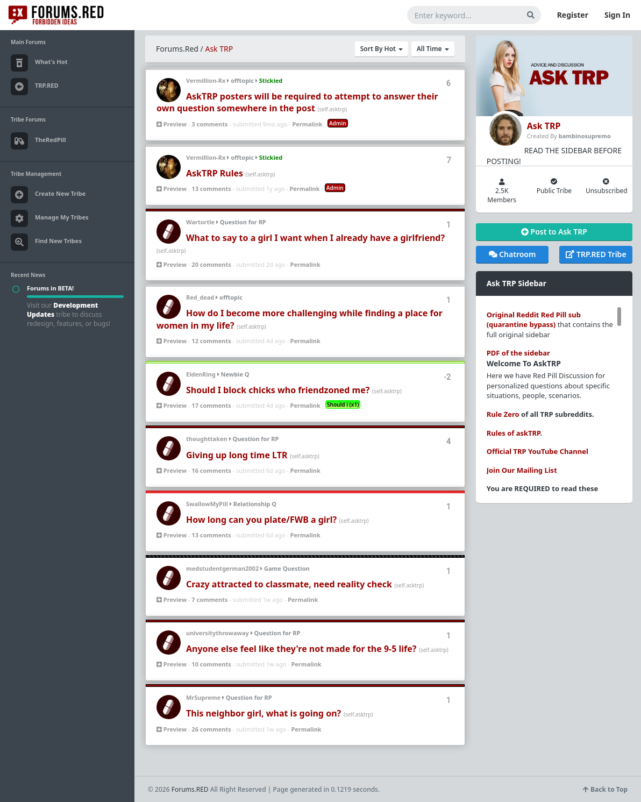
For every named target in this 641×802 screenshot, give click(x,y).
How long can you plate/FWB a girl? (261, 520)
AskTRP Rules (214, 173)
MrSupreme (203, 697)
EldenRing (201, 374)
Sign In (617, 15)
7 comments (209, 599)
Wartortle (200, 222)
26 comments (211, 729)
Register (572, 15)
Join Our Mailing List (522, 470)
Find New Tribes (46, 242)
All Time (433, 48)
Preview (171, 124)
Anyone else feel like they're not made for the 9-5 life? (301, 649)
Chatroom (512, 254)
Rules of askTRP (513, 433)
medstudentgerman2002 (222, 568)
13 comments (211, 188)
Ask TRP (219, 49)
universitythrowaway (217, 633)
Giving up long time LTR (236, 455)
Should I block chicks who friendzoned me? (277, 390)
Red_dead (200, 297)
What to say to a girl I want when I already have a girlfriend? (315, 238)
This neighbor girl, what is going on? (263, 713)
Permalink (307, 124)
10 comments (211, 664)
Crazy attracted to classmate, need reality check (289, 584)
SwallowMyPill (207, 504)
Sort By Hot (381, 48)
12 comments (211, 341)
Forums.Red (177, 49)
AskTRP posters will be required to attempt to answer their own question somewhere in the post (297, 102)
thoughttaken (206, 439)
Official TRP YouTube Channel (537, 451)
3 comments (209, 124)
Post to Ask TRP (554, 231)
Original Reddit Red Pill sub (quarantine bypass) (534, 320)
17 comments (211, 405)
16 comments (211, 470)
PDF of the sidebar (518, 353)
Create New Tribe (48, 194)
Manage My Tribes (50, 218)
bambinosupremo (585, 136)
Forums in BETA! (50, 288)
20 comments (211, 264)
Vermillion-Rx (205, 80)
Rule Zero (503, 414)
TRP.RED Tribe (596, 254)
